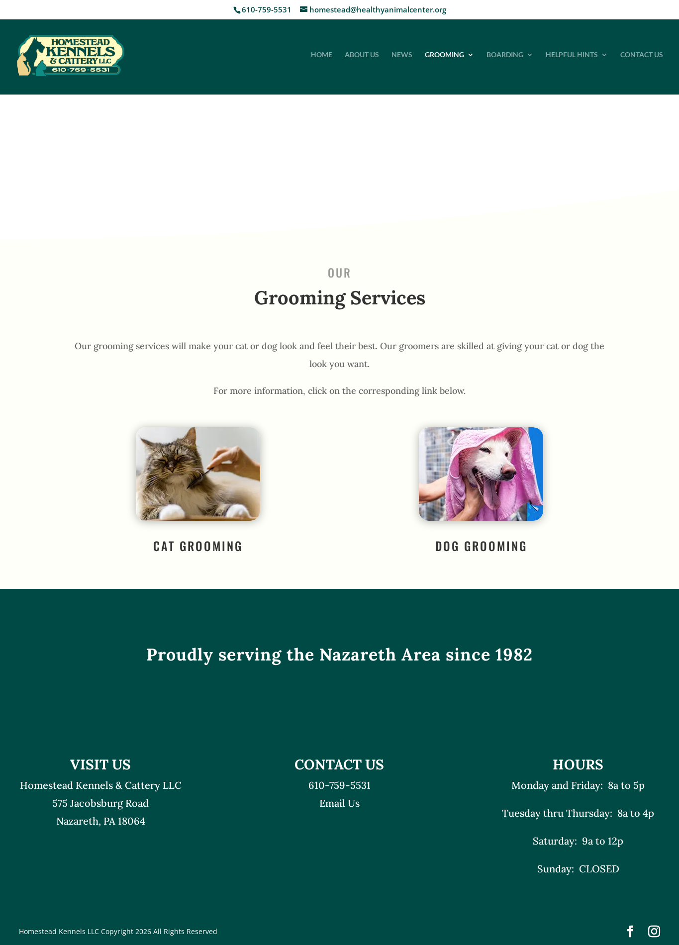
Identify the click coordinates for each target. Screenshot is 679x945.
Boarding (504, 55)
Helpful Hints (572, 55)
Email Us (339, 803)
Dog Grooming (481, 546)
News (401, 55)
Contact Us (641, 55)
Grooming (444, 55)
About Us (362, 55)
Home (321, 55)
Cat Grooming (198, 546)
